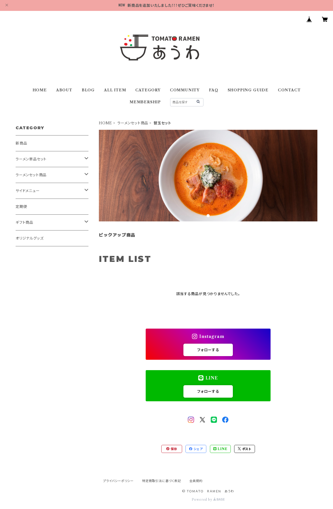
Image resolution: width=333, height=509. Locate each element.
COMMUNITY (185, 90)
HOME (40, 90)
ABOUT (64, 90)
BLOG (88, 90)
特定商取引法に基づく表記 (161, 481)
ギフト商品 (24, 222)
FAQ (213, 90)
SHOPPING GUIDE (248, 90)
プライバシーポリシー (118, 481)
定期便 (21, 206)
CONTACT (289, 90)
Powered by (208, 499)
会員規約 (196, 481)
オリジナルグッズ (29, 238)
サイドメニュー (28, 190)
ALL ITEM (115, 90)
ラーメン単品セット (31, 159)
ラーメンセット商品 (132, 123)
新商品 (21, 143)
